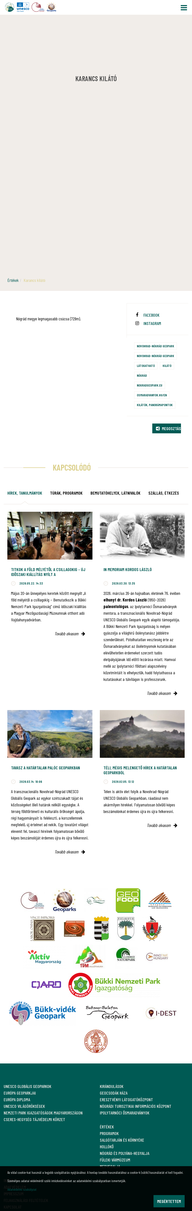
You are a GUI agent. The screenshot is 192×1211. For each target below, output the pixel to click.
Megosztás (168, 428)
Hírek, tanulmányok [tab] (24, 493)
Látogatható (146, 365)
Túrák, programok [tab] (66, 493)
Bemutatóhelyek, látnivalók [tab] (115, 493)
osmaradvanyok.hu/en (152, 395)
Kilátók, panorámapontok (155, 405)
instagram (152, 323)
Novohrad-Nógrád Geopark (155, 346)
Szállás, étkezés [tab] (163, 493)
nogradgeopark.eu (149, 385)
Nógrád (142, 375)
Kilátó (167, 365)
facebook (151, 315)
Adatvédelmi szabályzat (22, 1189)
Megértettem (169, 1201)
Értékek (13, 280)
